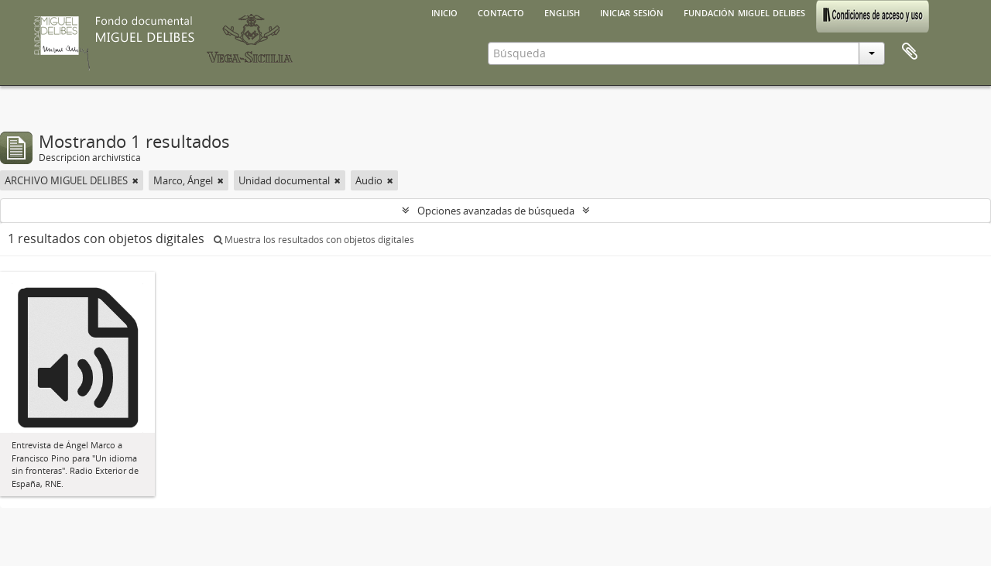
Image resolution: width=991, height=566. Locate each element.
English (562, 11)
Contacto (501, 11)
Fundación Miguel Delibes (744, 11)
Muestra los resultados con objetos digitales (314, 239)
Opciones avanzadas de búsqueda (495, 211)
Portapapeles (909, 52)
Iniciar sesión (632, 11)
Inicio (444, 11)
